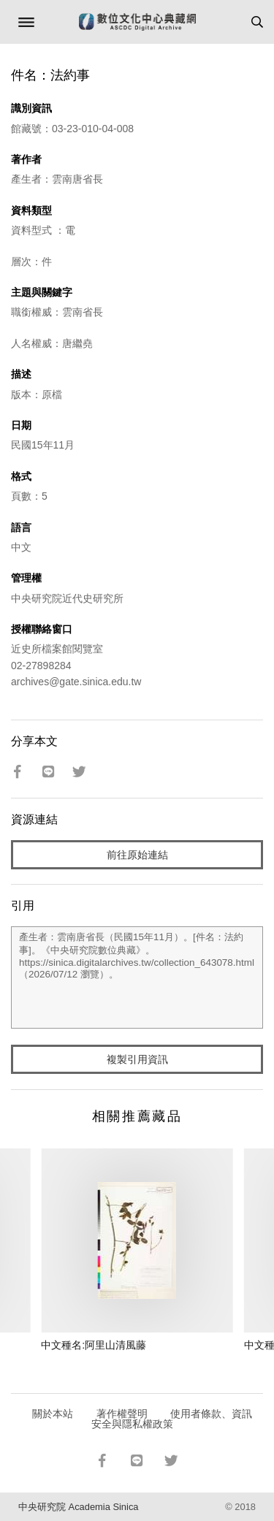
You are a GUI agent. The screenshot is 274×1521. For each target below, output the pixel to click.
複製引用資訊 (137, 1059)
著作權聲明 (122, 1413)
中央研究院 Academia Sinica (78, 1506)
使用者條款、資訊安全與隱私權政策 (172, 1419)
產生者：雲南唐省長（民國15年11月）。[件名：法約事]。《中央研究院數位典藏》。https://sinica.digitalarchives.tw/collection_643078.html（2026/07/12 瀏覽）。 (137, 977)
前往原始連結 (137, 855)
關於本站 (52, 1413)
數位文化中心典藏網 (137, 22)
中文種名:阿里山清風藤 (93, 1345)
